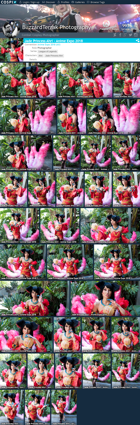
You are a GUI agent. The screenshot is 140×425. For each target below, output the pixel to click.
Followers (105, 26)
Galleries (125, 26)
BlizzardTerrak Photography (56, 27)
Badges (115, 26)
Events (135, 26)
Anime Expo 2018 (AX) (49, 44)
